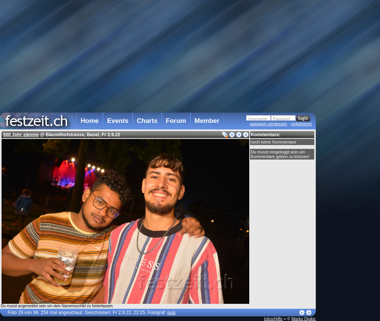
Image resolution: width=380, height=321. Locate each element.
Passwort (281, 118)
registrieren (301, 123)
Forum (176, 120)
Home (90, 120)
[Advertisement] (349, 153)
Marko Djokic (303, 318)
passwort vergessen (268, 123)
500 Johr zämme (21, 134)
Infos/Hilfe (273, 318)
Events (117, 120)
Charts (147, 120)
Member (207, 120)
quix (171, 312)
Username (258, 118)
